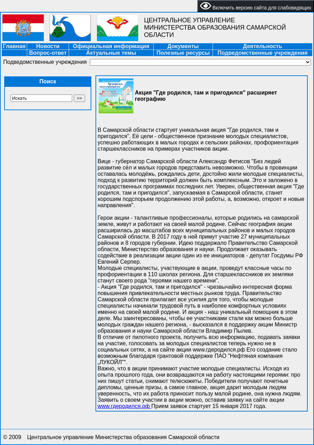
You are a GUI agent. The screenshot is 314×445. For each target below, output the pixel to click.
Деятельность (262, 46)
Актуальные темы (111, 53)
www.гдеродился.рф (124, 406)
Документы (183, 46)
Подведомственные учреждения (262, 53)
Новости (48, 46)
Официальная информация (111, 46)
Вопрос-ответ (48, 53)
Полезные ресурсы (183, 53)
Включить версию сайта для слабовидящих (255, 6)
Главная (14, 46)
